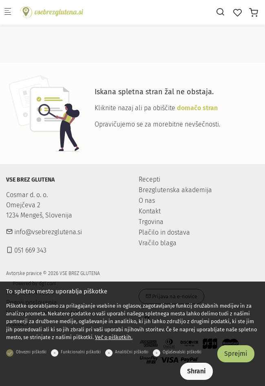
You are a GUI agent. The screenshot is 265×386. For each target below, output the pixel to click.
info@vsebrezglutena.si (44, 232)
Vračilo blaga (158, 243)
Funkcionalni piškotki (81, 352)
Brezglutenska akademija (175, 190)
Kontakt (150, 211)
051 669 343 (26, 250)
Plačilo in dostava (164, 232)
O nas (147, 200)
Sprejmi (235, 353)
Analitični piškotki (131, 352)
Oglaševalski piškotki (182, 352)
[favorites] (237, 13)
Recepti (149, 179)
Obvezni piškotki (31, 352)
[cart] (253, 13)
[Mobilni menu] (7, 12)
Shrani (196, 371)
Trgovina (151, 222)
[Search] (220, 12)
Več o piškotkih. (113, 337)
